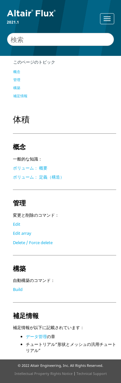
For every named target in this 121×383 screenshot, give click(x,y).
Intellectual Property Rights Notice (44, 373)
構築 (16, 87)
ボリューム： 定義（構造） (38, 177)
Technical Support (91, 373)
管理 (16, 79)
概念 (16, 71)
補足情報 (20, 95)
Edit (16, 224)
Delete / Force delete (33, 242)
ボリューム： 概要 (30, 168)
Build (18, 289)
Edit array (22, 233)
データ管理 (36, 336)
